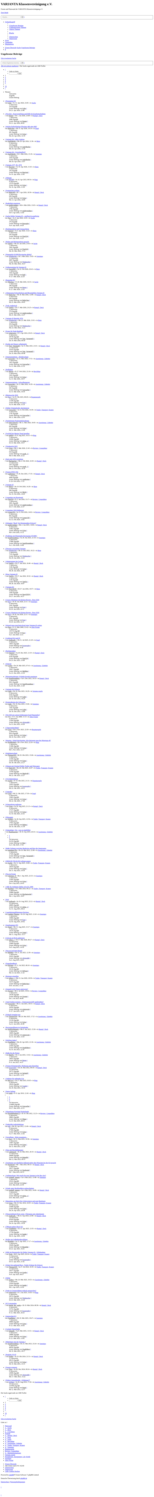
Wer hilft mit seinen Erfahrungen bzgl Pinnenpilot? (23, 715)
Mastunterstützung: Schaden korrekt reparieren (21, 676)
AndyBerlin (12, 141)
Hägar (24, 1119)
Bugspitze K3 (10, 280)
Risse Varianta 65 (12, 574)
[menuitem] (16, 26)
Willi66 (10, 819)
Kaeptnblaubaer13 (14, 1113)
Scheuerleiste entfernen (14, 804)
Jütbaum (9, 178)
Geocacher (11, 359)
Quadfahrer (11, 1042)
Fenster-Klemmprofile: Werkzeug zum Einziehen (22, 1066)
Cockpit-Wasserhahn (13, 1329)
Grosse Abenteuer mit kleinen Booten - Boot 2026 (22, 600)
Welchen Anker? (11, 1040)
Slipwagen (9, 817)
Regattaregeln (35, 397)
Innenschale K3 (11, 1316)
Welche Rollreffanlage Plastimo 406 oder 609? (21, 126)
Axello (10, 781)
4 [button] (5, 81)
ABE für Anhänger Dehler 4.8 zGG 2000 (19, 887)
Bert (23, 843)
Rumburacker (13, 832)
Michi (11, 486)
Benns (24, 287)
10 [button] (6, 86)
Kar (23, 633)
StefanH (25, 1073)
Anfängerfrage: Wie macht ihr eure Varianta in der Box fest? (26, 1175)
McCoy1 (11, 1080)
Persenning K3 (11, 101)
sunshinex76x (12, 850)
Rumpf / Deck (38, 116)
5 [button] (5, 83)
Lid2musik (12, 1152)
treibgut (11, 1382)
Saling (8, 1278)
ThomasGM (12, 755)
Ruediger (11, 888)
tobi (9, 1126)
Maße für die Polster (13, 1053)
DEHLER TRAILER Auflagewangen (18, 861)
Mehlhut (25, 671)
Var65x (10, 243)
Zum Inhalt (4, 13)
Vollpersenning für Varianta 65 (16, 267)
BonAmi (12, 167)
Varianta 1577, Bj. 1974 (14, 165)
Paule (24, 1387)
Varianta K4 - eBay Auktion (15, 139)
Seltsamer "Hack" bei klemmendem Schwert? (21, 523)
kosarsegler (26, 645)
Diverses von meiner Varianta (16, 549)
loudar (24, 1234)
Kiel (7, 899)
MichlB (11, 179)
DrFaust (10, 965)
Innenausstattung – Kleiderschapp (17, 357)
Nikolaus (11, 282)
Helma (24, 825)
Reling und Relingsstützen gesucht (17, 242)
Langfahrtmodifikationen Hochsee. (17, 912)
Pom (9, 627)
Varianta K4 (10, 587)
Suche (34, 103)
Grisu (24, 134)
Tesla (10, 1254)
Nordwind (11, 1165)
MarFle (11, 1055)
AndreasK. (12, 640)
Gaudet (24, 1086)
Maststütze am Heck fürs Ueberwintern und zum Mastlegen (26, 1201)
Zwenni (10, 991)
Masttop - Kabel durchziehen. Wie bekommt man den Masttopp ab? (28, 740)
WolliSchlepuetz (13, 1029)
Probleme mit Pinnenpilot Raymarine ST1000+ (21, 536)
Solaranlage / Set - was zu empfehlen (18, 830)
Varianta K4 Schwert (13, 689)
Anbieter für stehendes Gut (15, 1078)
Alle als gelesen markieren (9, 66)
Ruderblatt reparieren (13, 203)
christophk (25, 722)
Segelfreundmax (13, 538)
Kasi (9, 397)
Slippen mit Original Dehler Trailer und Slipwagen (23, 766)
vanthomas (11, 474)
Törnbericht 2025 (12, 446)
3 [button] (5, 79)
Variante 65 (10, 485)
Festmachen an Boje (12, 190)
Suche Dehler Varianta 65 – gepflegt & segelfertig (22, 216)
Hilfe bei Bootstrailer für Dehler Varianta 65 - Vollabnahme (25, 1252)
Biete (38, 141)
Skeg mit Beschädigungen (14, 1150)
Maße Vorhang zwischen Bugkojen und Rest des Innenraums (26, 848)
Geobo (10, 666)
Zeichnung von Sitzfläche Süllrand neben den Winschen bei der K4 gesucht (31, 1163)
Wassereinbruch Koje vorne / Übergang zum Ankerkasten (25, 1214)
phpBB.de (23, 1478)
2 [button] (5, 77)
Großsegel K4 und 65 (13, 638)
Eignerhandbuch (11, 963)
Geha (9, 103)
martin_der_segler (15, 1305)
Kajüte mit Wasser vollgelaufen (16, 344)
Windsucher (13, 256)
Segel (37, 128)
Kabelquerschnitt (11, 753)
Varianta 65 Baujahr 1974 (14, 318)
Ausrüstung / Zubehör (43, 359)
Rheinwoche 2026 (12, 395)
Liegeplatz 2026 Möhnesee (15, 510)
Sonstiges (38, 154)
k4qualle (25, 1157)
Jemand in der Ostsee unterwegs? (17, 989)
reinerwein (12, 333)
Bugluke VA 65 (11, 1354)
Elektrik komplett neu (13, 1015)
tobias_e (25, 441)
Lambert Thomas (13, 914)
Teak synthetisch (11, 306)
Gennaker (9, 792)
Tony (9, 218)
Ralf (23, 275)
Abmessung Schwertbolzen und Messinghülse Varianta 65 (25, 293)
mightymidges (13, 205)
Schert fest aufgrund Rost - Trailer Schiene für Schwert (24, 1265)
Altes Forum (35, 627)
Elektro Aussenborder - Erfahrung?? (18, 1380)
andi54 (11, 435)
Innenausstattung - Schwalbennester (18, 382)
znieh (11, 1093)
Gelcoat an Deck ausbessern (15, 938)
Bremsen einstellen (12, 976)
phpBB (11, 1475)
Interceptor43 (13, 423)
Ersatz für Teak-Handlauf (14, 331)
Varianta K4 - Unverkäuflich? (16, 152)
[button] (5, 69)
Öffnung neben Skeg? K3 (14, 1227)
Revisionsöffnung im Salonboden (17, 1027)
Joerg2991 (12, 269)
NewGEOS (12, 589)
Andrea (11, 1280)
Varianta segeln (37, 691)
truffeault (12, 901)
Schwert (8, 664)
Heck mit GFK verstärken (14, 459)
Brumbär (11, 1241)
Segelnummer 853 (12, 925)
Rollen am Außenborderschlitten (17, 1239)
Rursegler (25, 223)
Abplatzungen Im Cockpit (14, 561)
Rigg (36, 179)
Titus (10, 1369)
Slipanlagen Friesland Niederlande (17, 1111)
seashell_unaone (14, 1177)
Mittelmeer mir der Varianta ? (16, 1342)
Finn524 (10, 231)
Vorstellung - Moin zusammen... (16, 1137)
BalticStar (11, 128)
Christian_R (12, 876)
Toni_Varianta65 (27, 339)
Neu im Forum (11, 874)
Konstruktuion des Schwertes (15, 702)
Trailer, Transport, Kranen (45, 410)
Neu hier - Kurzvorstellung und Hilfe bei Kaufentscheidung (26, 114)
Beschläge (37, 371)
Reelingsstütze (11, 651)
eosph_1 (25, 454)
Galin (10, 691)
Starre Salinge (10, 1091)
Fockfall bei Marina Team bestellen (17, 433)
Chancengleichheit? (12, 728)
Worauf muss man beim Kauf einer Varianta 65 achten (24, 625)
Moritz (11, 371)
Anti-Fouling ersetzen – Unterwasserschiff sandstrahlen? (25, 1002)
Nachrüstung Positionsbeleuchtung (17, 421)
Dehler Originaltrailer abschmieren (17, 408)
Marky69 (12, 192)
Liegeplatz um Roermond (14, 497)
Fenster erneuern (11, 1367)
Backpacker (13, 461)
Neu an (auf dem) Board (14, 951)
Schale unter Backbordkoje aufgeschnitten (20, 1188)
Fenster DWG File (12, 472)
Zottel (10, 927)
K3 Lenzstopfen (11, 1303)
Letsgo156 (11, 512)
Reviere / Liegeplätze (40, 448)
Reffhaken (9, 369)
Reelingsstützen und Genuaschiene (17, 229)
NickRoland (12, 742)
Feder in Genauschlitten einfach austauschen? (21, 1291)
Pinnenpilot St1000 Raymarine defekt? (19, 254)
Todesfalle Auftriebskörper (15, 1124)
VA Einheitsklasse (12, 779)
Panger (11, 116)
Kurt (10, 1139)
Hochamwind (26, 894)
